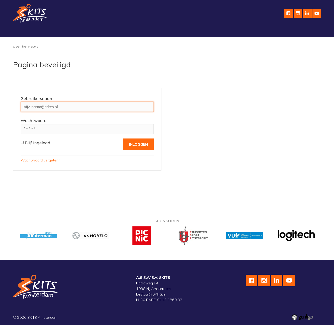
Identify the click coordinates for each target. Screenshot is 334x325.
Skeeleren (101, 31)
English (204, 31)
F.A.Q (242, 31)
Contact (224, 31)
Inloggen (279, 31)
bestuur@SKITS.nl (151, 294)
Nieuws (33, 46)
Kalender (158, 31)
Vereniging (25, 31)
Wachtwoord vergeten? (40, 160)
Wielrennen (76, 31)
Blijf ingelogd (35, 142)
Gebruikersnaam (37, 98)
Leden (259, 31)
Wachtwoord (34, 120)
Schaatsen (50, 31)
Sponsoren (182, 31)
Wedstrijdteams (130, 31)
